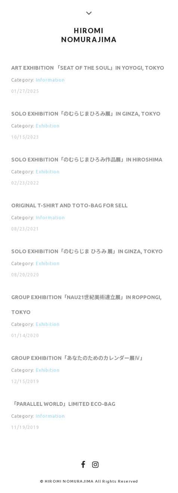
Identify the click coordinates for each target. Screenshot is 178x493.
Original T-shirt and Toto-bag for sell (69, 206)
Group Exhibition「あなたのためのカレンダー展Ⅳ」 (78, 359)
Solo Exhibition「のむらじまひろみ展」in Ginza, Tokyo (85, 114)
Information (50, 80)
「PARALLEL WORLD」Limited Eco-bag (63, 405)
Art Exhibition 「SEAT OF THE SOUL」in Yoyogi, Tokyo (87, 68)
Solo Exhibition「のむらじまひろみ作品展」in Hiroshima (86, 160)
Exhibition (48, 126)
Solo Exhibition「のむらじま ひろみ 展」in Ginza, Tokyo (87, 252)
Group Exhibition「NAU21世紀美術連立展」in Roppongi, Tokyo (86, 305)
